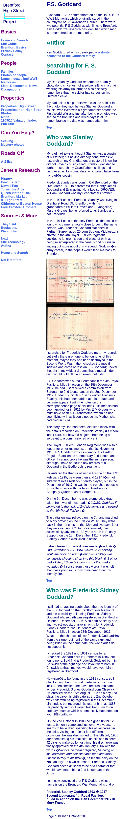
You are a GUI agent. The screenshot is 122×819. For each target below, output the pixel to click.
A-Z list (6, 161)
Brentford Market (14, 196)
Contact (7, 54)
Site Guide (9, 44)
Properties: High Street (18, 106)
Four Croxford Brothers (19, 207)
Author (6, 245)
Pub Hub (7, 124)
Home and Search (14, 40)
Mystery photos (12, 144)
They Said (8, 224)
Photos (6, 113)
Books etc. (9, 227)
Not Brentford (11, 260)
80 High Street (11, 200)
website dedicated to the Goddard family (78, 54)
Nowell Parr (9, 185)
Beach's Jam (10, 182)
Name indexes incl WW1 (19, 78)
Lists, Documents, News (19, 86)
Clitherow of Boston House (21, 203)
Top (49, 127)
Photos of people (14, 75)
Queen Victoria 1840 (16, 193)
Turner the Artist (13, 189)
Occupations (10, 89)
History (6, 178)
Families (7, 71)
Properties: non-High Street (21, 109)
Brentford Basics (14, 47)
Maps (5, 117)
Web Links (9, 231)
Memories (8, 82)
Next (4, 238)
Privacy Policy (12, 51)
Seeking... (8, 141)
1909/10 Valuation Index (19, 120)
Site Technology (13, 242)
